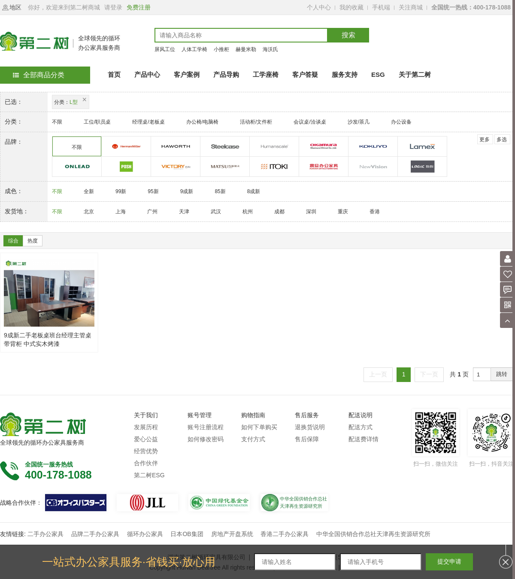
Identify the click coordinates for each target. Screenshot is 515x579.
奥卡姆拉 (323, 146)
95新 (153, 191)
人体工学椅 (194, 49)
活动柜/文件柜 (256, 122)
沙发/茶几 (359, 122)
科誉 (126, 166)
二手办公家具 (45, 533)
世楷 (225, 146)
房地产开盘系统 (232, 533)
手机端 (381, 7)
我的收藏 (351, 7)
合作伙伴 (146, 463)
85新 (220, 191)
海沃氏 (270, 49)
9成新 (187, 191)
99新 (120, 191)
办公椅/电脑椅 (202, 122)
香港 (375, 212)
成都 (279, 212)
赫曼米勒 (246, 49)
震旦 (323, 166)
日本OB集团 (186, 533)
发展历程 (146, 427)
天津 (184, 212)
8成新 (254, 191)
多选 (502, 139)
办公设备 (401, 122)
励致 (422, 166)
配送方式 (360, 427)
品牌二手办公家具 (95, 533)
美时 (422, 146)
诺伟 (373, 166)
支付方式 (253, 439)
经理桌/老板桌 (148, 122)
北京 (89, 212)
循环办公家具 (145, 533)
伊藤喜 (274, 166)
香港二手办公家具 (285, 533)
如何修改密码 (206, 439)
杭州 (247, 212)
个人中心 (319, 7)
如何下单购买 (259, 427)
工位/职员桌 (97, 122)
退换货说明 (310, 427)
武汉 (216, 212)
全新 (89, 191)
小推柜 (221, 49)
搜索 (348, 35)
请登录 (113, 7)
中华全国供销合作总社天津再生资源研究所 (373, 533)
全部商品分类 (38, 75)
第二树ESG (149, 475)
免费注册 (139, 7)
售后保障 (307, 439)
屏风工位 (164, 49)
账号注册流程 (206, 427)
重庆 (343, 212)
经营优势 (146, 451)
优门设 (274, 146)
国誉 (373, 146)
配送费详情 (363, 439)
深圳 (311, 212)
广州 (152, 212)
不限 (57, 122)
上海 (120, 212)
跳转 (501, 374)
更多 (484, 139)
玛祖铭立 (225, 166)
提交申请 (449, 561)
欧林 (77, 166)
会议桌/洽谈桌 (310, 122)
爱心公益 (146, 439)
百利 (175, 166)
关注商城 (411, 7)
